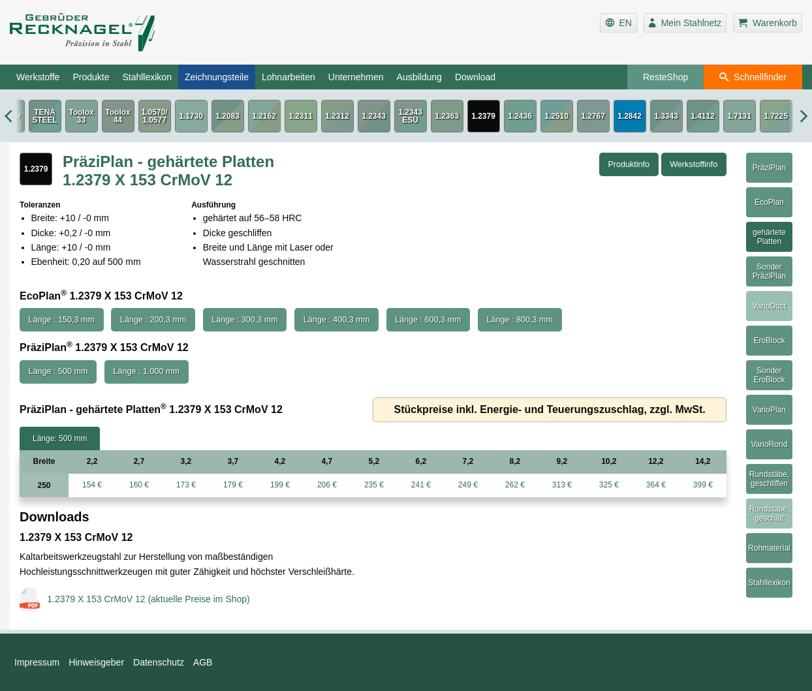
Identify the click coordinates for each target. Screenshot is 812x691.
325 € (609, 484)
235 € (374, 484)
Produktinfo (628, 164)
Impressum (36, 662)
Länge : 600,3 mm (428, 319)
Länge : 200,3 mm (153, 319)
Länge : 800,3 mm (519, 319)
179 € (233, 484)
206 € (327, 484)
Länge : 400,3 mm (337, 319)
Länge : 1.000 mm (146, 371)
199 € (280, 484)
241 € (421, 484)
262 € (515, 484)
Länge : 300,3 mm (244, 319)
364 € (656, 484)
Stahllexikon (147, 77)
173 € (186, 484)
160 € (139, 484)
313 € (562, 484)
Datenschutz (158, 662)
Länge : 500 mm (58, 371)
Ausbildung (419, 77)
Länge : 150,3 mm (62, 319)
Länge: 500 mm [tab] (60, 438)
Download (475, 77)
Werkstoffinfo (693, 164)
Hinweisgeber (96, 662)
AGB (203, 662)
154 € (92, 484)
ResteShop (665, 77)
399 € (703, 484)
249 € (468, 484)
